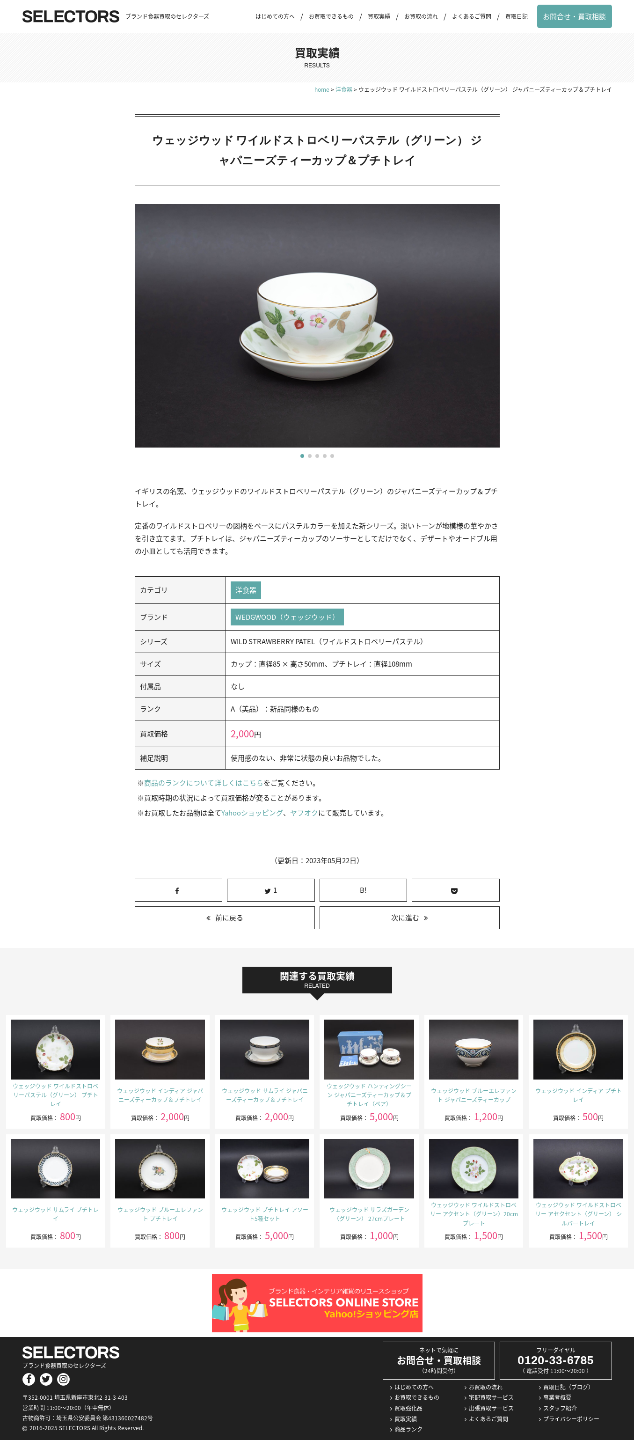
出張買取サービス (491, 1408)
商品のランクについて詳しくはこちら (203, 783)
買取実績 (379, 16)
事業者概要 (557, 1398)
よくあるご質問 (471, 16)
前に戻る (229, 918)
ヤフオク (304, 813)
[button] (302, 456)
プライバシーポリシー (571, 1419)
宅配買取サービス (491, 1398)
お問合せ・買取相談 (574, 16)
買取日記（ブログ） (568, 1387)
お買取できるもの (331, 16)
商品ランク (408, 1429)
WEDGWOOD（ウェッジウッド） (287, 617)
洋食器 (245, 590)
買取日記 (516, 16)
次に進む (405, 918)
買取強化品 (408, 1408)
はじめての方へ (275, 16)
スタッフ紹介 (560, 1408)
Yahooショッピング (252, 813)
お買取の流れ (421, 16)
